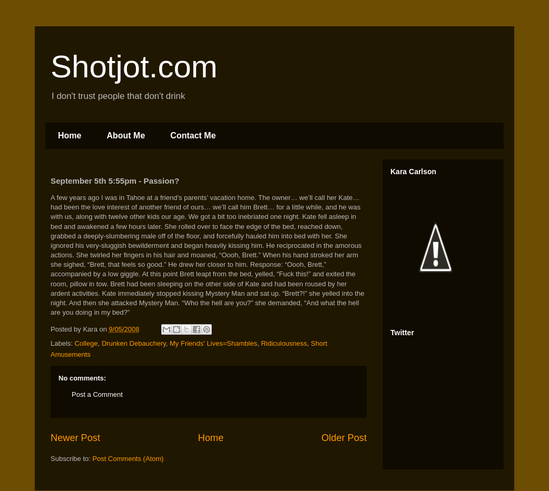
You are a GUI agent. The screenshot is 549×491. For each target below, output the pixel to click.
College (86, 343)
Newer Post (75, 438)
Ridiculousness (284, 343)
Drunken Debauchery (134, 343)
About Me (125, 135)
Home (69, 135)
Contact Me (192, 135)
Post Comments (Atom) (128, 459)
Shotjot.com (134, 66)
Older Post (344, 438)
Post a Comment (97, 394)
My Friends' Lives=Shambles (213, 343)
